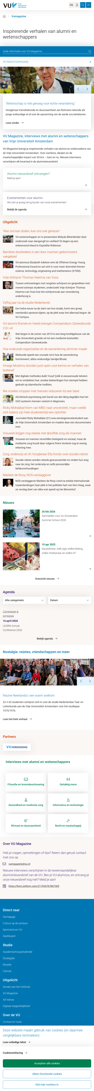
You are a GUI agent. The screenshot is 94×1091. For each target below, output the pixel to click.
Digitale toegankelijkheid (16, 1006)
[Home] (4, 16)
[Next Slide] (87, 89)
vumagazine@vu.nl (19, 863)
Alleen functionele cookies (47, 1073)
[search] (90, 51)
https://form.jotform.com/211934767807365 (34, 886)
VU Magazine (10, 993)
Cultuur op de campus (15, 923)
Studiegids (9, 958)
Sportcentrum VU (12, 929)
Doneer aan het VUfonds (16, 986)
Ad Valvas (8, 999)
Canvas (7, 971)
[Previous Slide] (78, 89)
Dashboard (9, 936)
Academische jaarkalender (17, 951)
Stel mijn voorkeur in (47, 1084)
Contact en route (12, 1021)
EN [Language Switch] (71, 4)
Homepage (9, 916)
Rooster (7, 964)
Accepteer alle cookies (47, 1063)
